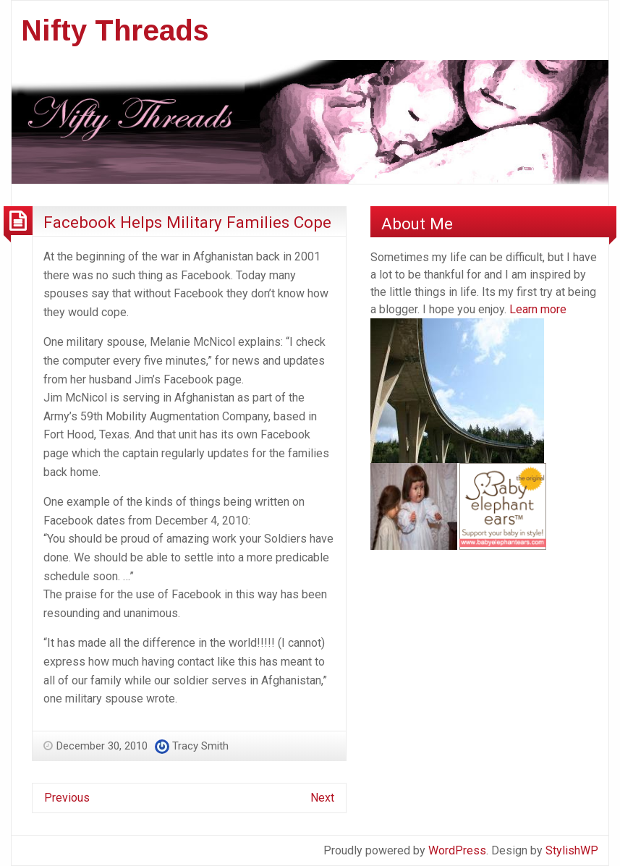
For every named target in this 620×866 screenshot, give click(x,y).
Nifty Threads (115, 30)
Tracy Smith (200, 745)
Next (322, 798)
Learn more (537, 309)
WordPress (457, 850)
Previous (67, 798)
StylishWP (571, 850)
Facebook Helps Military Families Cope (187, 222)
